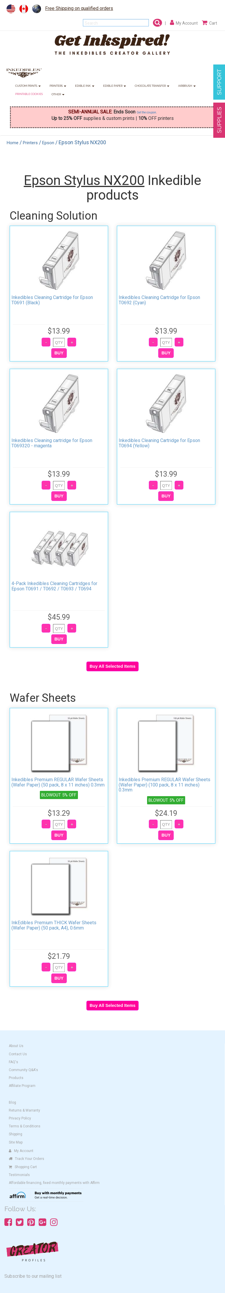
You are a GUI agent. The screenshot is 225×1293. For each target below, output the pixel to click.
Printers (30, 142)
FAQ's (13, 1062)
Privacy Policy (20, 1118)
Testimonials (19, 1175)
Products (16, 1078)
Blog (12, 1102)
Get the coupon (146, 112)
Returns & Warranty (24, 1110)
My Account (21, 1151)
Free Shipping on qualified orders (79, 8)
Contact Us (18, 1054)
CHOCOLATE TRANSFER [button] (152, 86)
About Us (16, 1046)
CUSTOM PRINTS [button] (28, 86)
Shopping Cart (23, 1167)
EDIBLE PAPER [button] (114, 86)
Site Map (16, 1142)
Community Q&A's (23, 1070)
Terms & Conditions (24, 1126)
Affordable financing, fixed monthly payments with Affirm (54, 1183)
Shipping (15, 1134)
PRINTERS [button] (58, 86)
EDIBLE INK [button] (84, 86)
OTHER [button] (58, 94)
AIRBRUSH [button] (187, 86)
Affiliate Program (22, 1086)
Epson (48, 142)
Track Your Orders (26, 1159)
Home (12, 142)
